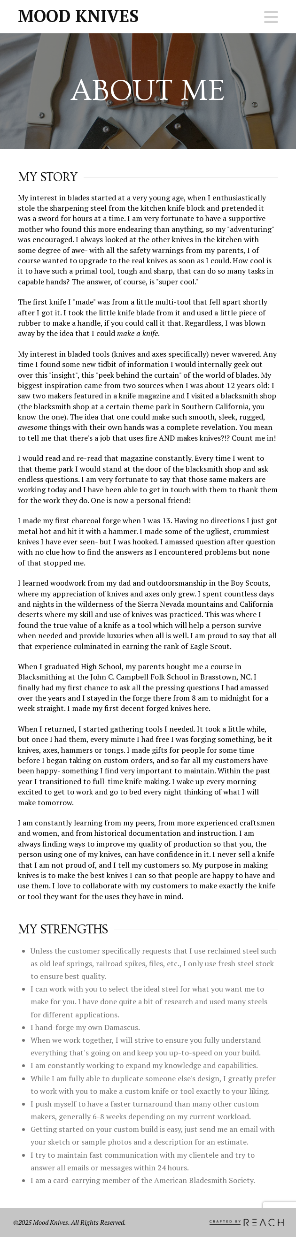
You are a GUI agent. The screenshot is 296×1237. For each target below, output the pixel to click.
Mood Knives (78, 16)
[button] (271, 17)
